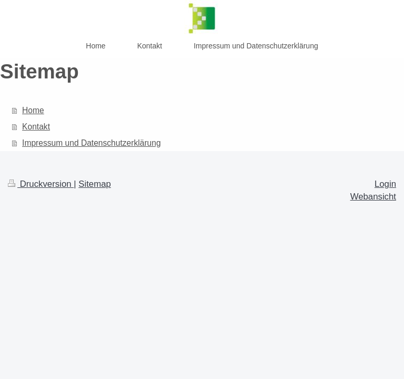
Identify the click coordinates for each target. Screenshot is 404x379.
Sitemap (94, 184)
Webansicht (373, 197)
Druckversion (41, 184)
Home (33, 110)
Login (385, 184)
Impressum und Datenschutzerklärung (91, 142)
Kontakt (36, 126)
